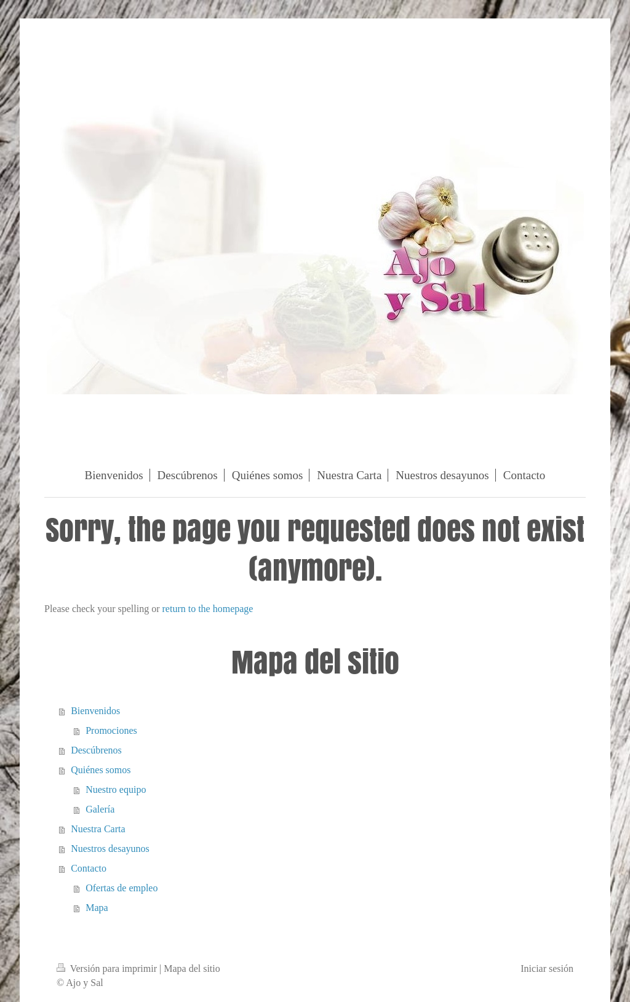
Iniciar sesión (546, 968)
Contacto (88, 868)
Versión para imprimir (108, 968)
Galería (100, 809)
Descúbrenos (96, 750)
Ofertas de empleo (122, 888)
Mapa (97, 907)
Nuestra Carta (98, 829)
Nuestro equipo (116, 789)
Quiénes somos (100, 770)
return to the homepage (207, 608)
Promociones (111, 730)
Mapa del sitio (192, 968)
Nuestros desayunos (110, 848)
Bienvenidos (95, 711)
